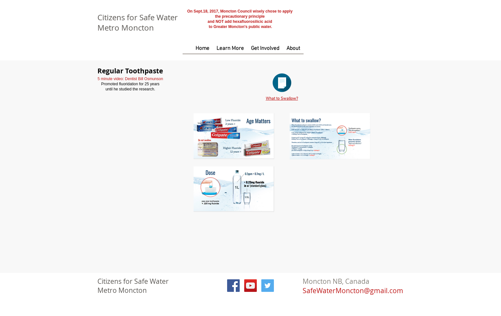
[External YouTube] (130, 126)
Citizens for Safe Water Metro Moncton (137, 22)
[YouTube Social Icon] (250, 285)
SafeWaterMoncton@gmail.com (353, 290)
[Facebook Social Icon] (233, 285)
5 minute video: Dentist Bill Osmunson (130, 79)
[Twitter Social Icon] (267, 285)
